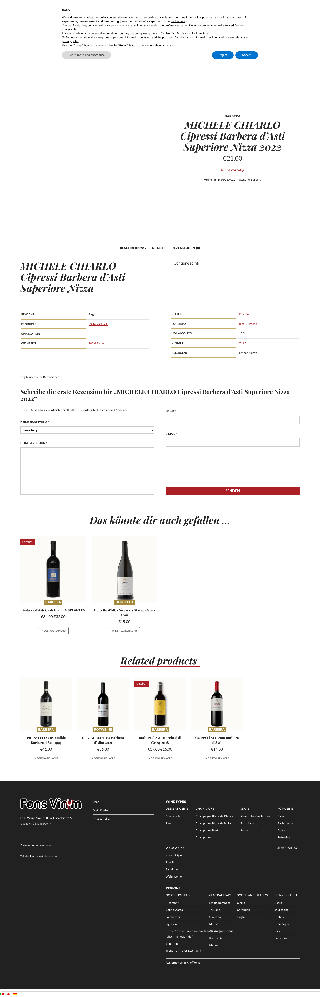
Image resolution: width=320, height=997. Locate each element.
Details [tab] (159, 248)
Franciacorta (248, 823)
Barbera (256, 179)
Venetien (172, 944)
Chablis (279, 917)
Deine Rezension (33, 443)
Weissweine (175, 848)
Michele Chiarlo (98, 324)
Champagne (205, 809)
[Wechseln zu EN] (8, 994)
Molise (213, 924)
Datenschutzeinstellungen (36, 845)
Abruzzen (215, 931)
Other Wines (287, 848)
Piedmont (172, 903)
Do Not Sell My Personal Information (185, 33)
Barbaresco (285, 823)
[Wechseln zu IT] (2, 994)
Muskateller (174, 816)
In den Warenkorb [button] (53, 630)
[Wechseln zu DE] (15, 994)
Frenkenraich (285, 895)
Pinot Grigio (174, 855)
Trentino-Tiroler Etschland (183, 950)
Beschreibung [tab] (133, 248)
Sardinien (243, 910)
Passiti (170, 823)
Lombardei (173, 917)
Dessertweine (177, 809)
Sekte (244, 809)
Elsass (278, 903)
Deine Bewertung (34, 422)
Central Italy (220, 895)
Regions (173, 888)
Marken (214, 945)
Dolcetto (124, 602)
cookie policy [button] (179, 21)
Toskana (214, 910)
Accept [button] (246, 55)
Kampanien (216, 938)
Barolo (281, 816)
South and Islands (252, 895)
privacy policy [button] (70, 41)
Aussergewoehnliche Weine (183, 962)
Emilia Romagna (220, 903)
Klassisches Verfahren (255, 816)
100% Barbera (98, 343)
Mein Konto (100, 810)
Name (171, 411)
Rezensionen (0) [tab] (186, 248)
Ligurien (171, 924)
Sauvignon (173, 869)
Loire (277, 931)
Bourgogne (281, 910)
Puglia (241, 917)
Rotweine (103, 730)
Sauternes (280, 938)
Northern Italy (178, 895)
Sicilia (241, 903)
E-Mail (171, 433)
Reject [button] (223, 55)
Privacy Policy (101, 819)
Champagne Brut (207, 830)
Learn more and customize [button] (87, 55)
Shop (96, 802)
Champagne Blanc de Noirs (213, 823)
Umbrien (215, 917)
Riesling (171, 862)
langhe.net (36, 856)
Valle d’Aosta (174, 910)
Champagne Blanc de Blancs (214, 816)
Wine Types (176, 802)
